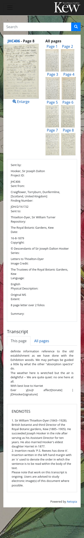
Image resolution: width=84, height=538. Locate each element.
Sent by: (16, 165)
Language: (17, 278)
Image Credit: (19, 263)
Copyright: (17, 242)
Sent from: (18, 186)
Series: (15, 253)
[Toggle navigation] (10, 7)
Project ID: (17, 175)
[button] (76, 27)
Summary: (17, 314)
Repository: (18, 221)
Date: (14, 232)
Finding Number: (22, 200)
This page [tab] (19, 340)
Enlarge (21, 74)
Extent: (15, 299)
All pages (41, 340)
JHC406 (14, 41)
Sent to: (16, 211)
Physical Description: (24, 288)
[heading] (21, 41)
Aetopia (72, 501)
